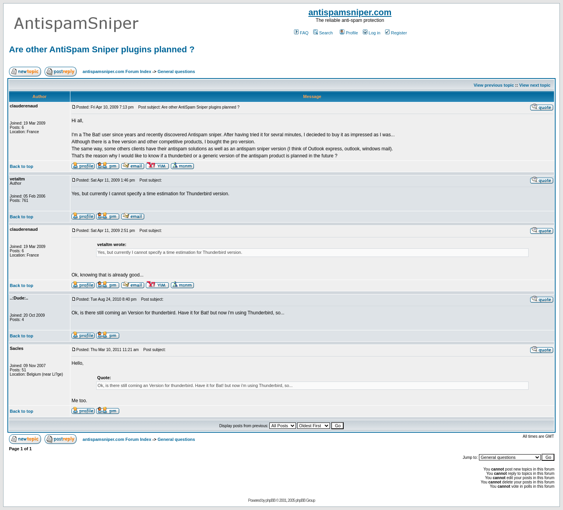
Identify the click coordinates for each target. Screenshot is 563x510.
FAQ (301, 32)
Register (396, 32)
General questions (176, 71)
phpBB (270, 500)
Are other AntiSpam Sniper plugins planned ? (102, 49)
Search (323, 32)
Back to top (21, 166)
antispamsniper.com (350, 12)
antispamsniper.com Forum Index (116, 71)
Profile (349, 32)
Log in (371, 32)
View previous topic (493, 85)
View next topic (534, 85)
